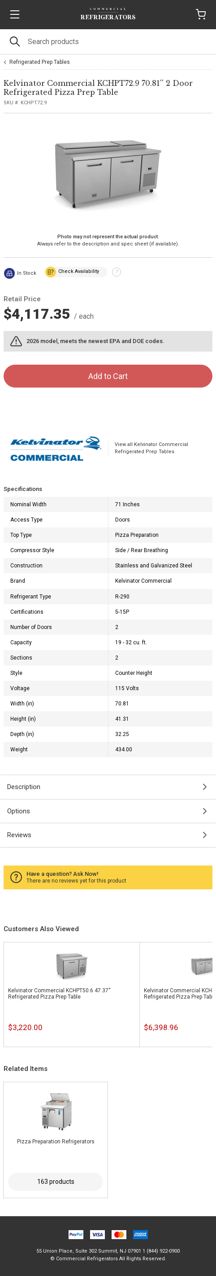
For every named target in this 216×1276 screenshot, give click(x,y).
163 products (55, 1181)
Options (18, 811)
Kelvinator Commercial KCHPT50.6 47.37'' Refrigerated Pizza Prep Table (59, 993)
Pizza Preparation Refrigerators (56, 1141)
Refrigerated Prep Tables (39, 62)
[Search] (108, 41)
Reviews (19, 835)
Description (23, 787)
